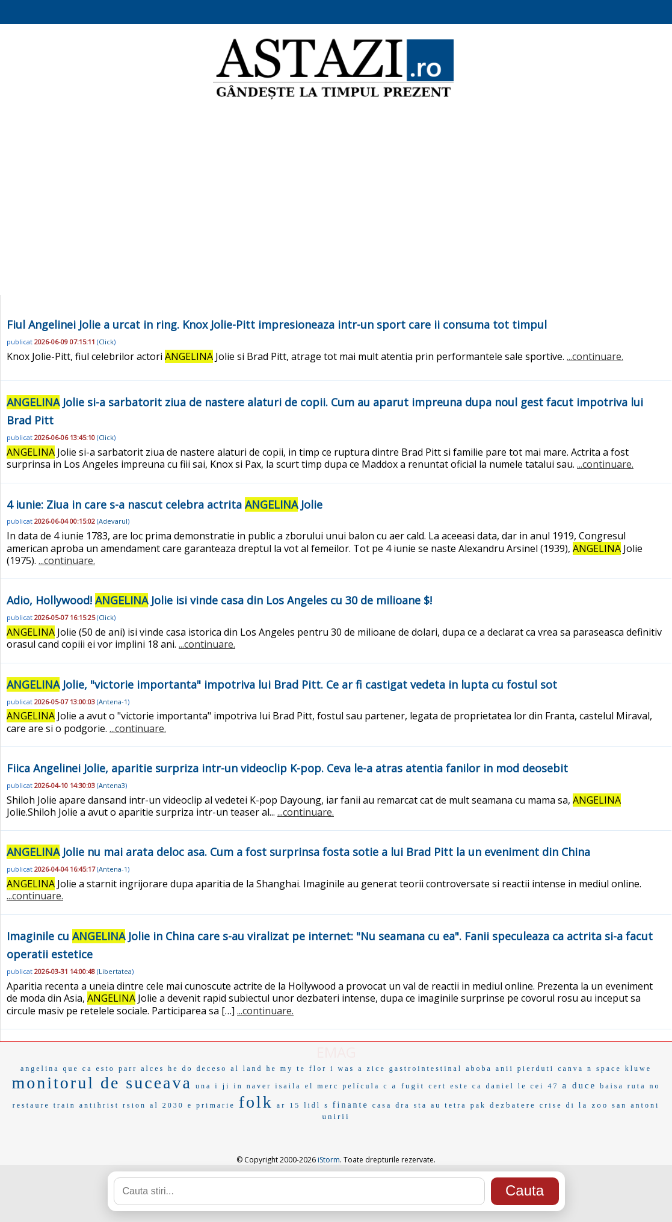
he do (180, 1068)
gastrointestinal (425, 1068)
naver (259, 1086)
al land (246, 1068)
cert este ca (455, 1086)
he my (280, 1068)
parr (128, 1068)
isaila (288, 1086)
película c (365, 1086)
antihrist (99, 1105)
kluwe (638, 1068)
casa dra (391, 1105)
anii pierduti (525, 1068)
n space (604, 1068)
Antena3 (112, 785)
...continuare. (595, 356)
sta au (428, 1105)
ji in (233, 1086)
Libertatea (115, 971)
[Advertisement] (336, 198)
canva (571, 1068)
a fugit (408, 1085)
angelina (40, 1068)
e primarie (211, 1105)
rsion (134, 1105)
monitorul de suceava (101, 1082)
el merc (322, 1086)
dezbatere (513, 1104)
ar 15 (288, 1105)
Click (106, 341)
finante (351, 1104)
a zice (372, 1068)
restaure (31, 1105)
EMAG (336, 1052)
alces (152, 1068)
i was (342, 1068)
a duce (579, 1085)
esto (105, 1068)
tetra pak (465, 1105)
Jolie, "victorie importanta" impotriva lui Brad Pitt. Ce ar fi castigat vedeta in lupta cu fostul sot (282, 684)
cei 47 (544, 1086)
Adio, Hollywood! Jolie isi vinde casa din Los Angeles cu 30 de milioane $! (219, 600)
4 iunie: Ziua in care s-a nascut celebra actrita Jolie (164, 504)
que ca (78, 1068)
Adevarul (113, 521)
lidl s (316, 1105)
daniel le (506, 1086)
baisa (612, 1086)
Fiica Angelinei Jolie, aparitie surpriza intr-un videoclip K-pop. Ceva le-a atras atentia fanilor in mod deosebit (287, 768)
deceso (212, 1068)
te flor (312, 1068)
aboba (479, 1068)
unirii (336, 1116)
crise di (557, 1105)
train (65, 1105)
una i (207, 1086)
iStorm (329, 1160)
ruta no (644, 1086)
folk (256, 1102)
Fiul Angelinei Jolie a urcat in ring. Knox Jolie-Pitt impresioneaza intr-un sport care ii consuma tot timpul (277, 324)
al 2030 (167, 1105)
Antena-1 (113, 701)
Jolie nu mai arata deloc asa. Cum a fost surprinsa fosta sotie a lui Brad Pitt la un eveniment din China (298, 852)
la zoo (593, 1104)
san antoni (635, 1105)
